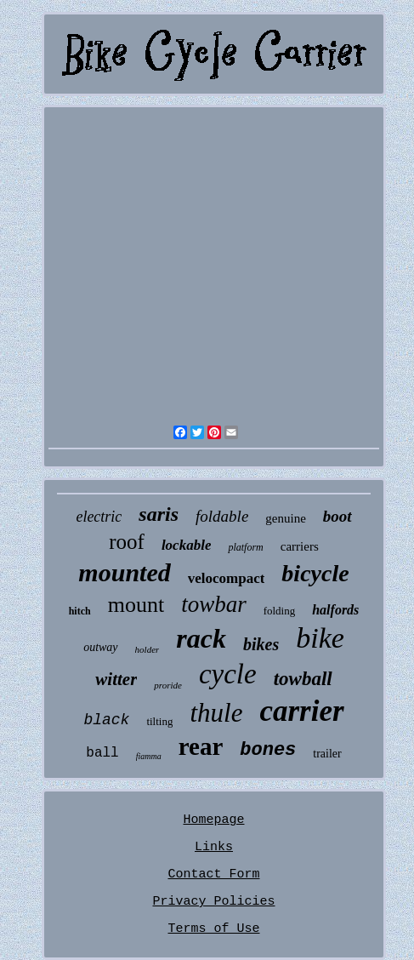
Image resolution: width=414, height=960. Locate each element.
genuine (285, 518)
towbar (214, 604)
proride (168, 685)
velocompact (226, 578)
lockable (187, 545)
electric (99, 516)
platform (245, 547)
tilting (159, 721)
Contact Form (213, 874)
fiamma (149, 756)
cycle (228, 674)
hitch (80, 611)
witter (116, 679)
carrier (301, 711)
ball (102, 753)
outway (100, 647)
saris (159, 514)
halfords (335, 610)
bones (268, 750)
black (106, 720)
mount (136, 604)
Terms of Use (213, 929)
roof (127, 541)
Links (214, 847)
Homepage (213, 820)
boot (337, 516)
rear (201, 746)
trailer (327, 753)
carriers (300, 546)
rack (201, 638)
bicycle (315, 573)
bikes (261, 644)
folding (280, 610)
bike (320, 638)
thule (216, 713)
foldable (222, 516)
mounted (124, 572)
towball (303, 678)
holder (147, 649)
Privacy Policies (213, 901)
